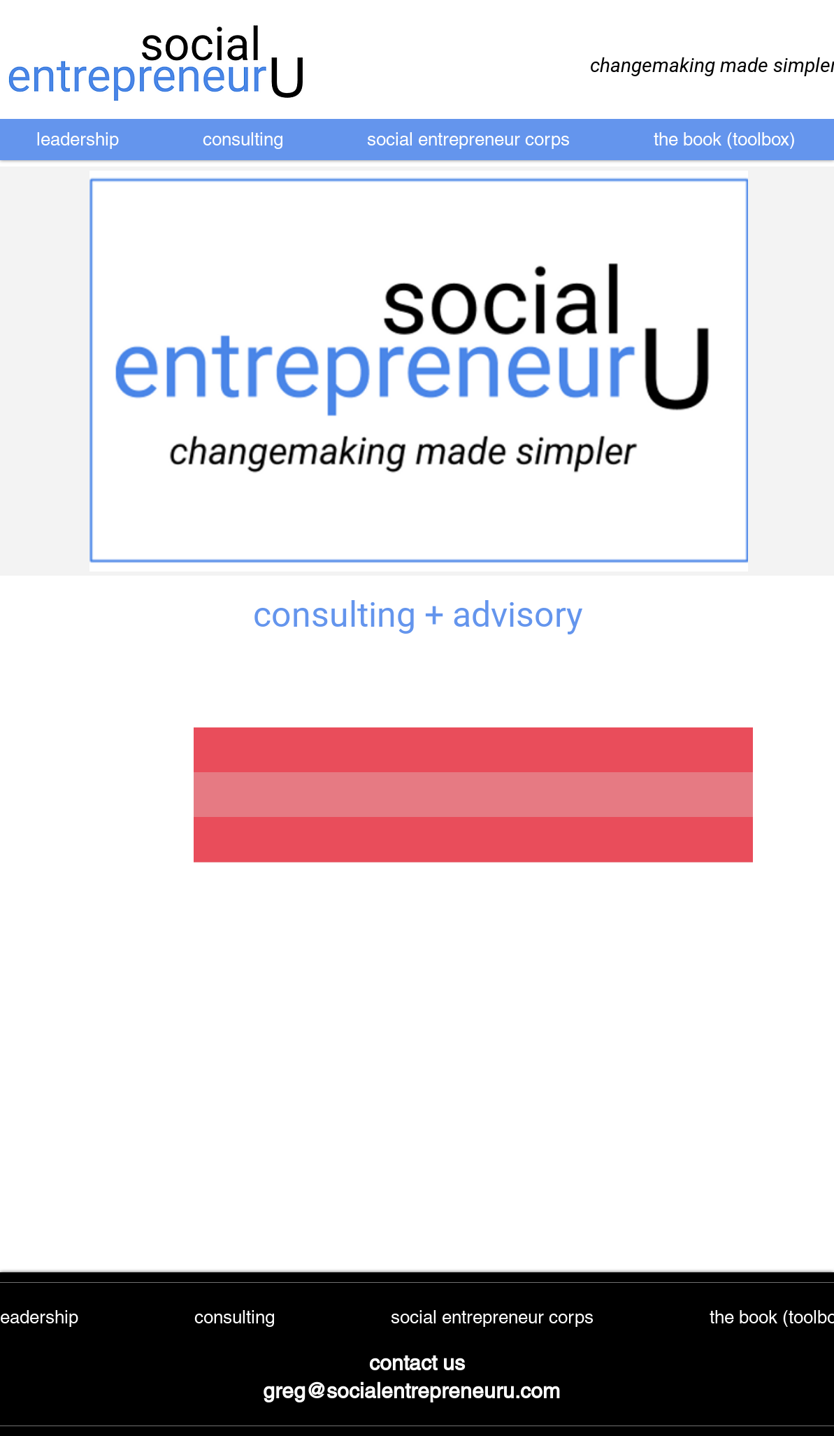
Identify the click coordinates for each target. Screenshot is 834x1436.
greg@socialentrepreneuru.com (414, 1391)
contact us (417, 1363)
